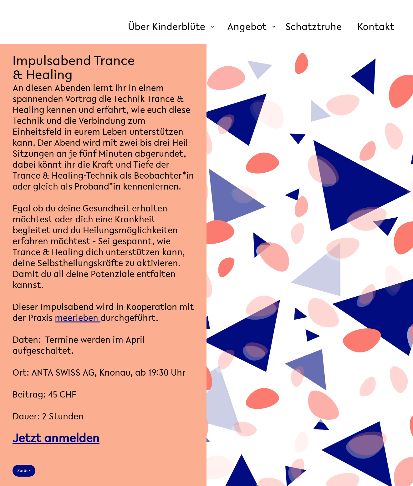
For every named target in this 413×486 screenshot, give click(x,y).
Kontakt (375, 26)
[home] (71, 9)
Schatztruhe (313, 26)
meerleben (77, 317)
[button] (171, 27)
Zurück (24, 470)
